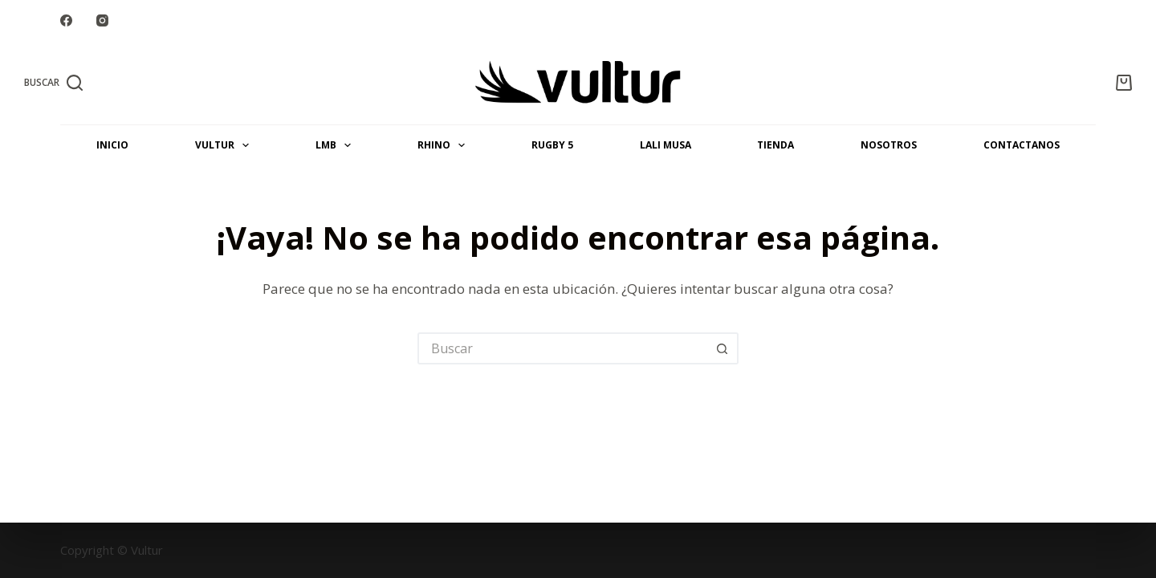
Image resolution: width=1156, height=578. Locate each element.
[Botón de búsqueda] (722, 348)
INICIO (112, 145)
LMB (336, 145)
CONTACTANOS (1021, 145)
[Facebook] (66, 20)
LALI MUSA (665, 145)
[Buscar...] (561, 348)
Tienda (775, 145)
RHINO (444, 145)
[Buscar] (53, 83)
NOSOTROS (889, 145)
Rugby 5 (552, 145)
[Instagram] (102, 20)
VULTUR (225, 145)
